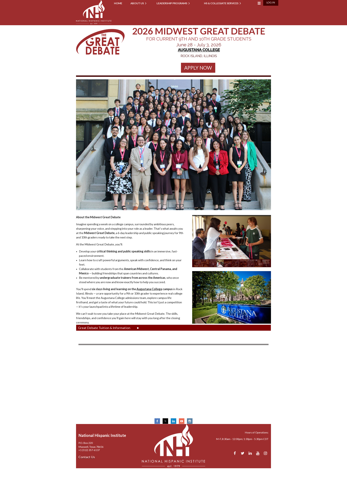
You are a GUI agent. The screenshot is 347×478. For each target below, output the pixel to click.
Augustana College (149, 289)
